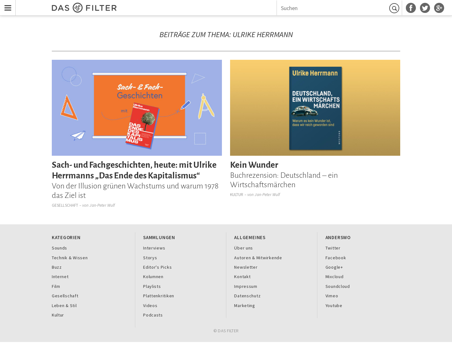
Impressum (245, 286)
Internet (60, 276)
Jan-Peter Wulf (102, 205)
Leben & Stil (64, 305)
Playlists (152, 286)
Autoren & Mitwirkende (258, 258)
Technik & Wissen (70, 258)
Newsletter (245, 267)
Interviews (154, 248)
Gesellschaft (65, 205)
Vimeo (332, 296)
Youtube (334, 305)
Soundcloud (338, 286)
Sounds (59, 248)
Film (56, 286)
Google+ (334, 267)
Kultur (237, 194)
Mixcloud (335, 276)
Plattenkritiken (158, 296)
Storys (150, 258)
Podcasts (153, 315)
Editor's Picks (157, 267)
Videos (150, 305)
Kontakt (242, 276)
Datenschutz (247, 296)
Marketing (244, 305)
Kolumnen (153, 276)
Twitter (333, 248)
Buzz (57, 267)
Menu (6, 3)
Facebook (336, 258)
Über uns (243, 248)
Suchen (395, 8)
